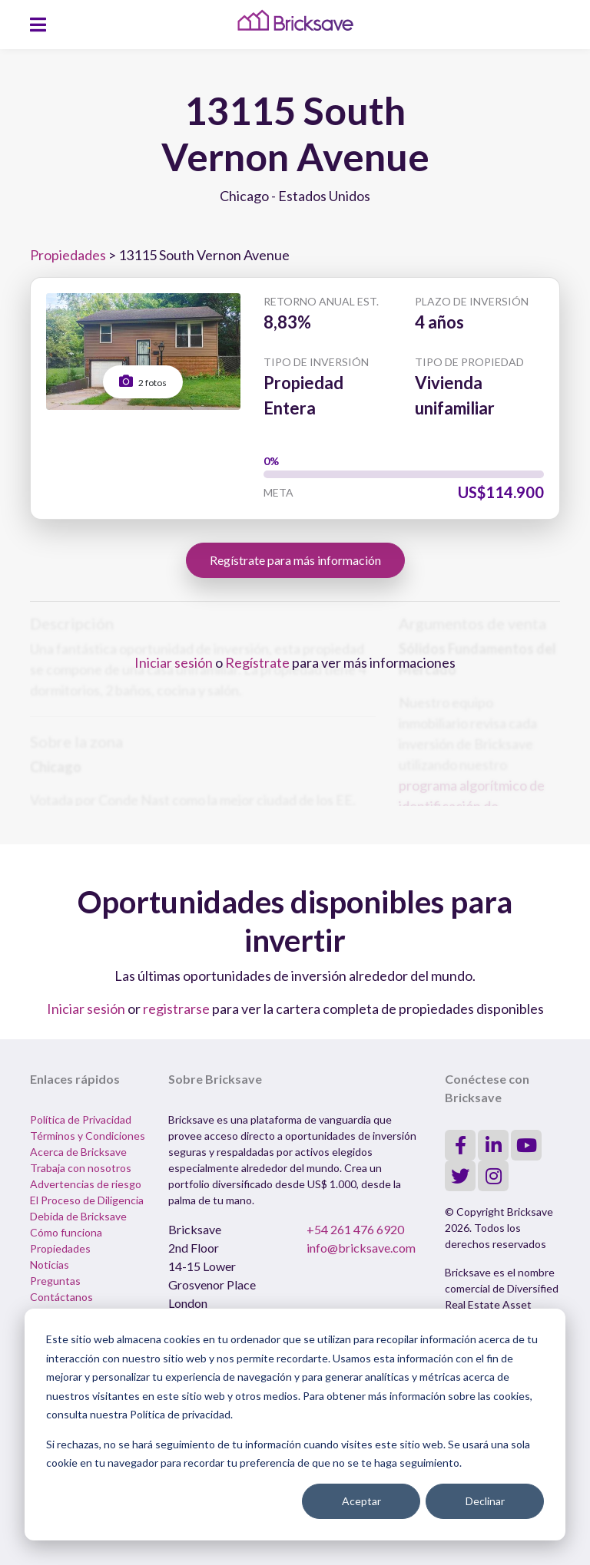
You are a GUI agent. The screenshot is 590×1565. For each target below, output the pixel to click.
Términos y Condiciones (87, 1135)
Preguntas (55, 1280)
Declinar (485, 1500)
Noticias (49, 1264)
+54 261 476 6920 (355, 1229)
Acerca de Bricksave (78, 1151)
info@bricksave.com (361, 1247)
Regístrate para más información (295, 560)
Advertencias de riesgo (85, 1183)
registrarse (176, 1008)
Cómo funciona (66, 1232)
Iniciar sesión (173, 662)
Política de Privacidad (80, 1119)
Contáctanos (61, 1296)
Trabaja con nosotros (80, 1167)
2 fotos (143, 381)
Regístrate (257, 662)
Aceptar (361, 1500)
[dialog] (295, 1424)
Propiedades (68, 254)
